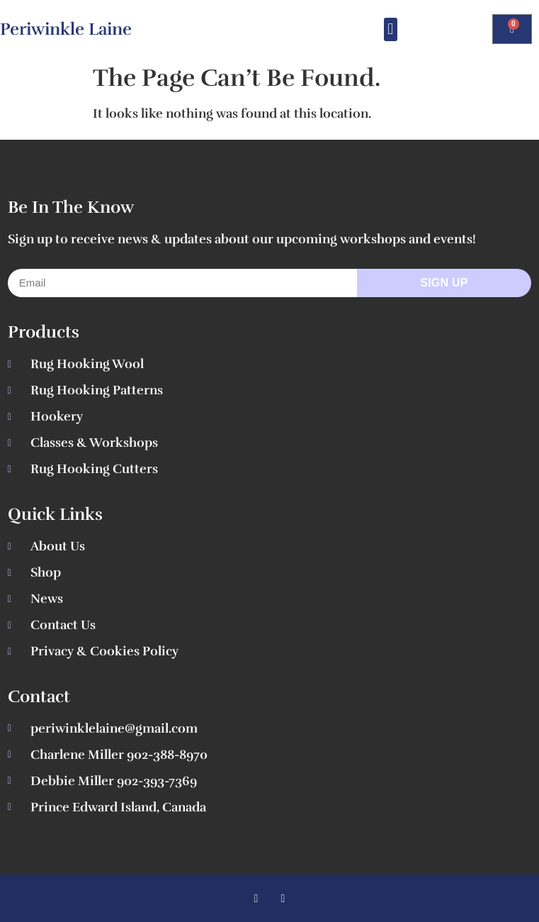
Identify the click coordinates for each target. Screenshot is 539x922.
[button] (390, 29)
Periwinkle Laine (66, 29)
